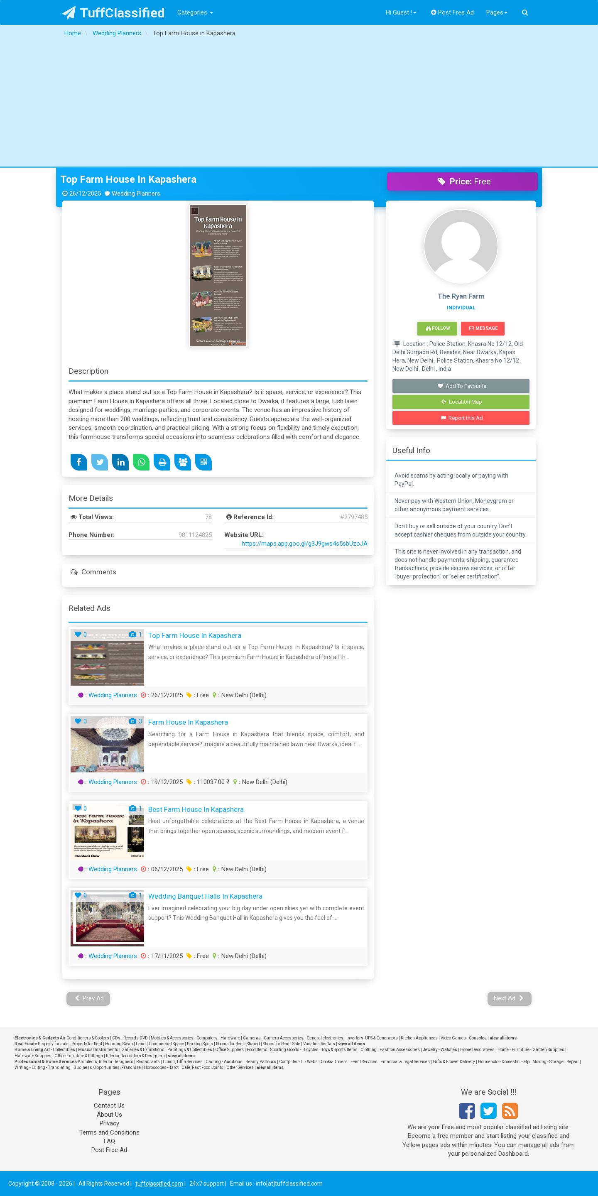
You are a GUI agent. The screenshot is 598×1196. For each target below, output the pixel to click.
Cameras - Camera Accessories (273, 1038)
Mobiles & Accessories (172, 1038)
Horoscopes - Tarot (161, 1067)
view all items (503, 1038)
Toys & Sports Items (339, 1049)
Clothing (368, 1049)
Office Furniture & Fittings (78, 1056)
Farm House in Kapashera (188, 722)
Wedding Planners (112, 695)
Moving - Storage (548, 1061)
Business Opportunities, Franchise (107, 1067)
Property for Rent (86, 1044)
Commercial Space (166, 1044)
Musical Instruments (98, 1049)
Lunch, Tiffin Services (183, 1061)
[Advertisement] (299, 104)
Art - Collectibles (59, 1049)
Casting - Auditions (224, 1061)
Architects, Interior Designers (105, 1061)
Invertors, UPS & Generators (372, 1038)
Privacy (109, 1123)
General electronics (324, 1038)
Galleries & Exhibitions (142, 1049)
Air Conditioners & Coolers (84, 1038)
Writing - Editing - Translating (43, 1067)
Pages (496, 12)
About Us (109, 1114)
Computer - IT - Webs (298, 1061)
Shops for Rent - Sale (281, 1044)
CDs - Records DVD (130, 1038)
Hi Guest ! (401, 12)
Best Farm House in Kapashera (196, 809)
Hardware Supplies (33, 1056)
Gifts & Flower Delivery (454, 1061)
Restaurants (148, 1061)
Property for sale (53, 1044)
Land (141, 1044)
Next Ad (509, 998)
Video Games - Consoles (464, 1038)
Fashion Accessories (400, 1049)
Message (483, 328)
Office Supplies (229, 1049)
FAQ (109, 1141)
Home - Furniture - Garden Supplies (531, 1049)
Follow (438, 328)
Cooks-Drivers (334, 1061)
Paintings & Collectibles (189, 1049)
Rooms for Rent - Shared (238, 1044)
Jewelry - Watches (440, 1049)
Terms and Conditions (109, 1132)
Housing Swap (119, 1044)
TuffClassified (113, 13)
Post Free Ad (452, 12)
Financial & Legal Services (405, 1061)
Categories (195, 12)
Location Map (461, 402)
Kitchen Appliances (419, 1038)
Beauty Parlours (260, 1061)
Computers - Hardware (218, 1038)
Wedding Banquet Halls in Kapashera (205, 896)
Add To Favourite (462, 386)
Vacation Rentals (319, 1044)
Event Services (363, 1061)
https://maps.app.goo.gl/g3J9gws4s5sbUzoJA (305, 543)
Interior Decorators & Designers (135, 1056)
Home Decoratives (477, 1049)
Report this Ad (462, 418)
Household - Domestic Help (503, 1061)
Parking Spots (200, 1044)
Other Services (240, 1067)
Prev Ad (89, 998)
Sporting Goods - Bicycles (294, 1049)
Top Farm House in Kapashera (128, 179)
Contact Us (109, 1105)
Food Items (257, 1049)
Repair (572, 1061)
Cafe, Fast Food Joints (202, 1067)
